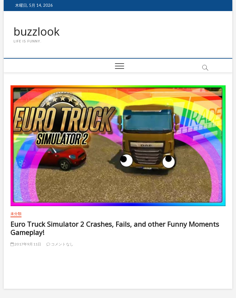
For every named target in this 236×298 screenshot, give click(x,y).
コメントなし (59, 244)
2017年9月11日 (25, 244)
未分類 (16, 213)
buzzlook (37, 31)
